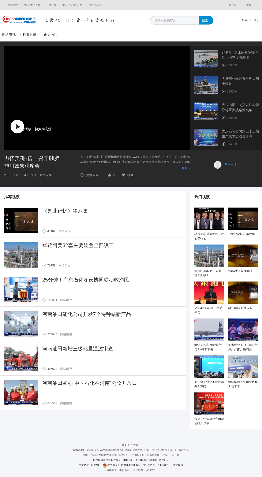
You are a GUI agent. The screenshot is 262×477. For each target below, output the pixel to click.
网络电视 (9, 34)
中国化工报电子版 (72, 4)
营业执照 (178, 465)
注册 (256, 20)
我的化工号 (95, 4)
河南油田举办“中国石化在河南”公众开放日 (89, 383)
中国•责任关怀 (32, 4)
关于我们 (135, 444)
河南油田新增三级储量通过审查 (77, 348)
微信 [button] (250, 4)
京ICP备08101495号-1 (156, 465)
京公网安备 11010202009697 (124, 465)
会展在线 (51, 4)
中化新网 (13, 4)
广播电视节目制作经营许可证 (152, 460)
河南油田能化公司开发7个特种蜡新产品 (86, 314)
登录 (245, 20)
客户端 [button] (234, 4)
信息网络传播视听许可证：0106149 (113, 460)
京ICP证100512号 (89, 465)
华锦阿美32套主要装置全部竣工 (78, 245)
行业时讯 (29, 34)
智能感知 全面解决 (240, 271)
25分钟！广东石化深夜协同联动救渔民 (85, 280)
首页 (124, 444)
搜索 (205, 20)
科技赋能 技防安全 (240, 308)
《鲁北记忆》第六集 (65, 211)
